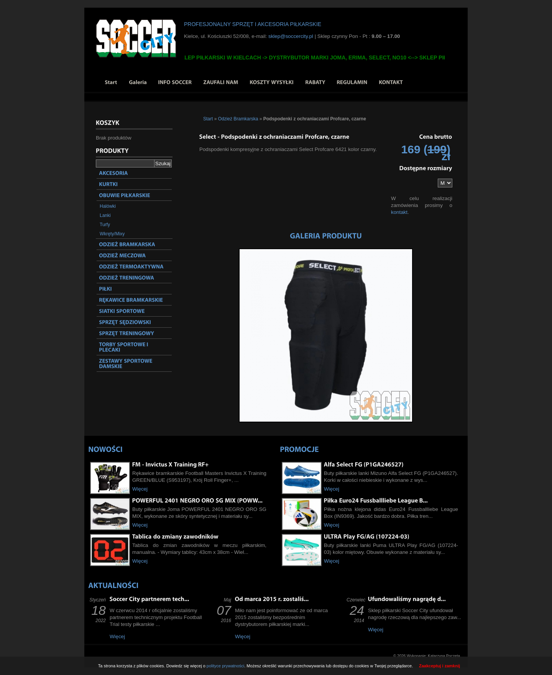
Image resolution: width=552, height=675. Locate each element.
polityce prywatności (225, 666)
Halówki (108, 206)
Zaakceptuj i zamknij (439, 666)
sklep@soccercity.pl (290, 36)
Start (208, 119)
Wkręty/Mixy (112, 233)
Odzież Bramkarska (238, 119)
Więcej (140, 489)
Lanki (105, 215)
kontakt (399, 212)
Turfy (105, 224)
